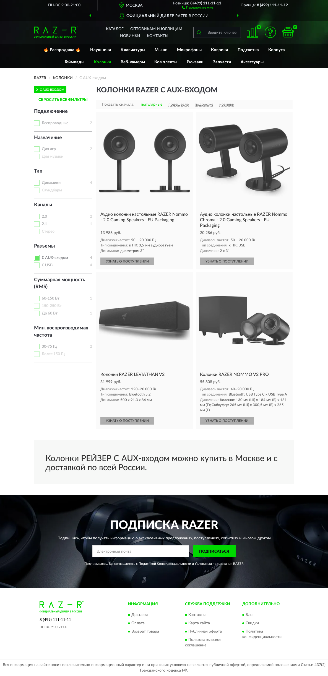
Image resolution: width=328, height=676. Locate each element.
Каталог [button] (115, 29)
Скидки (252, 623)
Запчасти (222, 62)
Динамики (51, 183)
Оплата (138, 623)
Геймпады (74, 62)
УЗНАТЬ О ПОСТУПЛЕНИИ (127, 261)
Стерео (48, 231)
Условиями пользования (213, 563)
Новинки (130, 36)
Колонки (102, 62)
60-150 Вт (50, 298)
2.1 (44, 224)
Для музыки (52, 156)
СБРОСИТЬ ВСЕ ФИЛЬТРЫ (63, 100)
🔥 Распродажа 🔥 (62, 50)
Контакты (157, 36)
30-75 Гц (49, 347)
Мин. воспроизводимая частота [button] (61, 332)
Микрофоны (189, 50)
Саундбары (52, 190)
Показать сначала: (118, 104)
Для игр (49, 149)
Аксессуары (252, 62)
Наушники (100, 50)
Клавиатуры (133, 50)
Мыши (161, 50)
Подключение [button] (51, 111)
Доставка (139, 615)
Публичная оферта (205, 631)
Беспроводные (55, 123)
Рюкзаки (195, 62)
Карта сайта (199, 623)
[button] (197, 7)
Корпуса (276, 50)
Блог (250, 615)
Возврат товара (145, 631)
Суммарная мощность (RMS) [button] (59, 283)
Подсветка (248, 50)
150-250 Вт (52, 306)
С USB (47, 265)
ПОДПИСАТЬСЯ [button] (214, 551)
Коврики (219, 50)
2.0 (44, 217)
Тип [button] (38, 171)
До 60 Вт (50, 313)
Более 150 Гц (53, 354)
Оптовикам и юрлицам (156, 29)
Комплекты (165, 62)
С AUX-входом (55, 258)
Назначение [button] (48, 137)
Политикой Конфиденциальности (165, 563)
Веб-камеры (133, 62)
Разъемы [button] (44, 246)
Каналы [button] (43, 204)
